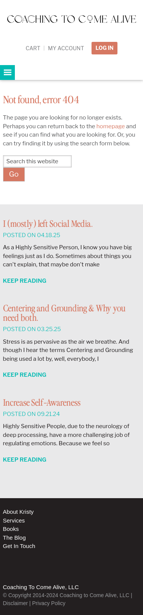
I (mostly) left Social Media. (48, 224)
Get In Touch (19, 546)
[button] (7, 72)
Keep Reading (25, 280)
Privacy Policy (48, 603)
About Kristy (18, 511)
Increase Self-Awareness (41, 403)
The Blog (14, 537)
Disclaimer (15, 603)
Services (14, 520)
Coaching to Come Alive (71, 27)
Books (11, 529)
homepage (110, 126)
